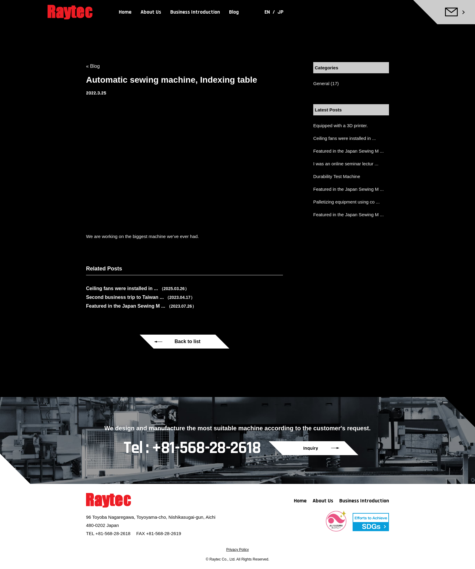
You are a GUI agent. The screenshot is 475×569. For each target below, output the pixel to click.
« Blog (93, 66)
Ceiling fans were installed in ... (344, 138)
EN (267, 11)
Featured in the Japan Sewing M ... (348, 151)
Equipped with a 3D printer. (340, 125)
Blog (234, 11)
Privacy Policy (237, 549)
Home (125, 11)
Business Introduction (195, 11)
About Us (151, 11)
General (321, 83)
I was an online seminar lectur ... (345, 163)
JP (280, 11)
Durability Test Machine (336, 176)
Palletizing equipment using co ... (346, 201)
